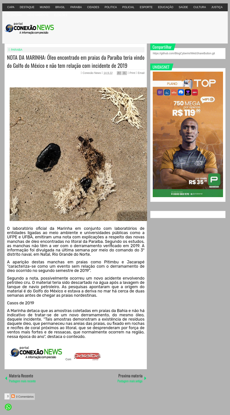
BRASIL (60, 7)
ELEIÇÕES (60, 15)
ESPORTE (146, 7)
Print (131, 73)
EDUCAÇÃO (165, 7)
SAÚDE (183, 7)
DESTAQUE (27, 7)
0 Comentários (22, 396)
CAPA (10, 7)
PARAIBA (76, 7)
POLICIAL (128, 7)
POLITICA (111, 7)
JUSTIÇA (217, 7)
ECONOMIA (14, 15)
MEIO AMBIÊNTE (38, 15)
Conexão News (92, 73)
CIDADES (93, 7)
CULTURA (199, 7)
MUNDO (45, 7)
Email (140, 73)
